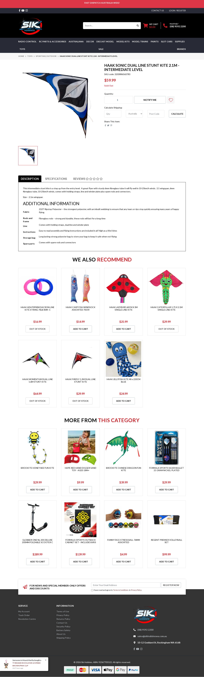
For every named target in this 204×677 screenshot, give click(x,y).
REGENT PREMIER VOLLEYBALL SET (166, 541)
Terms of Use (62, 611)
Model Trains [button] (140, 41)
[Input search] (109, 25)
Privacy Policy (136, 590)
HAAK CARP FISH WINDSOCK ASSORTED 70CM (80, 308)
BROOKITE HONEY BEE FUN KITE (37, 468)
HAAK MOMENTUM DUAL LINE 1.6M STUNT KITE (37, 380)
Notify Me (149, 99)
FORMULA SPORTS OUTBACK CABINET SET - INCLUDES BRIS (80, 541)
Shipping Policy (63, 637)
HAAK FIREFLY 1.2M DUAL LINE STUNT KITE (80, 380)
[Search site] (138, 25)
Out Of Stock (37, 329)
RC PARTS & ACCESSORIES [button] (52, 41)
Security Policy (63, 626)
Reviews (88, 178)
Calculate (177, 114)
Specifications (56, 178)
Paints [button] (154, 41)
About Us (60, 634)
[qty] (112, 113)
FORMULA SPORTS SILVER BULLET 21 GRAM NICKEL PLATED (166, 469)
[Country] (134, 113)
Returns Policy (63, 619)
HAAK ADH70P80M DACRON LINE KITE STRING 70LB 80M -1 (37, 308)
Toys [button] (22, 49)
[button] (171, 100)
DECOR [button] (90, 41)
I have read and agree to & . (116, 590)
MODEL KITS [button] (122, 41)
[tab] (29, 178)
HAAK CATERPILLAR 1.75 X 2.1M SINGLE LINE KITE (167, 308)
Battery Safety (63, 630)
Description (30, 178)
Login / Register (177, 10)
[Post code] (155, 113)
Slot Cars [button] (166, 41)
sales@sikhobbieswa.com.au (152, 636)
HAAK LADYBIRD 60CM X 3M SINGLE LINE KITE (123, 308)
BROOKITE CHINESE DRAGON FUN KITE (123, 469)
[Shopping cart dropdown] (150, 25)
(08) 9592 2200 (178, 26)
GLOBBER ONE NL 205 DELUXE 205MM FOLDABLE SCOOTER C (37, 541)
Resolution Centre (27, 619)
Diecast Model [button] (105, 41)
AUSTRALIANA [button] (76, 41)
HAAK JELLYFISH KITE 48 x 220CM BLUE (123, 380)
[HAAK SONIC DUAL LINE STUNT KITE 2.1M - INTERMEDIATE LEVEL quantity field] (118, 100)
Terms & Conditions (121, 590)
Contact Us (61, 622)
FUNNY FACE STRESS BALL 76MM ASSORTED (123, 541)
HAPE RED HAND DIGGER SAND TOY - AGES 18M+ (80, 469)
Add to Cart (80, 329)
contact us (157, 10)
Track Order (24, 615)
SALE (101, 49)
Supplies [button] (180, 41)
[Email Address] (125, 585)
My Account (24, 611)
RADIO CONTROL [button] (27, 41)
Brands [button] (181, 49)
